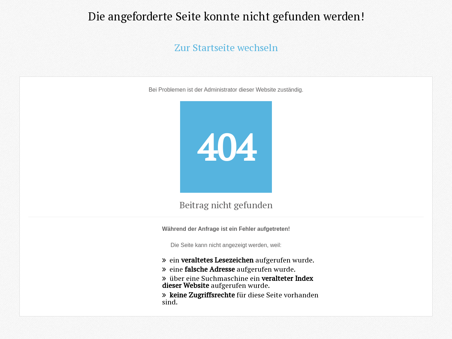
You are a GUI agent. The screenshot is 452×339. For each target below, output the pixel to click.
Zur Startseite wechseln (226, 47)
